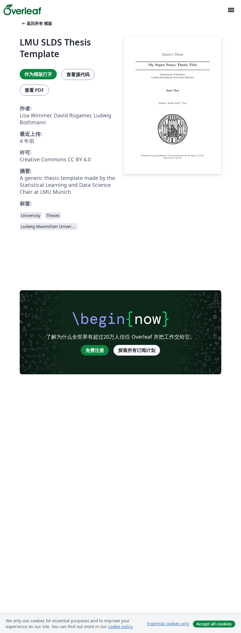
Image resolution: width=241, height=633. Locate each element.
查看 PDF (34, 90)
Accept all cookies (214, 624)
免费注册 (94, 350)
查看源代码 (78, 74)
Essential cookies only (168, 623)
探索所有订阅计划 (136, 350)
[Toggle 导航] (231, 10)
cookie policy (120, 626)
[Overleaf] (22, 10)
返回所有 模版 (36, 23)
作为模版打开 (38, 74)
